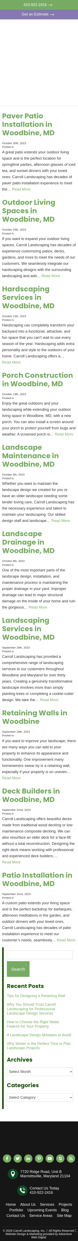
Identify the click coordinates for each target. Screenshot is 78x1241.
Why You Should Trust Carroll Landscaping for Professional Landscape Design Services (31, 1008)
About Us (58, 36)
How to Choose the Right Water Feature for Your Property (33, 1024)
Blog (54, 88)
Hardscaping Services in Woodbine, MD (28, 298)
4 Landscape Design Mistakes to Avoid (39, 1035)
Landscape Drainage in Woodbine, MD (28, 543)
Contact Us (60, 98)
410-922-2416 (39, 5)
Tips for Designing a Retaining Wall (36, 996)
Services (58, 46)
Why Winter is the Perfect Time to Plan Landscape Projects (39, 1046)
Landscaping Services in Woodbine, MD (28, 629)
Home (56, 27)
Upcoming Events (59, 76)
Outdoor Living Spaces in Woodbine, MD (28, 211)
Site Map (64, 1216)
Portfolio (57, 65)
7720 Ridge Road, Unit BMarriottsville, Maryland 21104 (45, 1174)
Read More (21, 189)
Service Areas (40, 1216)
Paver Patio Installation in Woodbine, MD (28, 125)
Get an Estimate (39, 14)
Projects (57, 55)
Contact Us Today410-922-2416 (44, 1190)
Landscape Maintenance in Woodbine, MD (30, 456)
